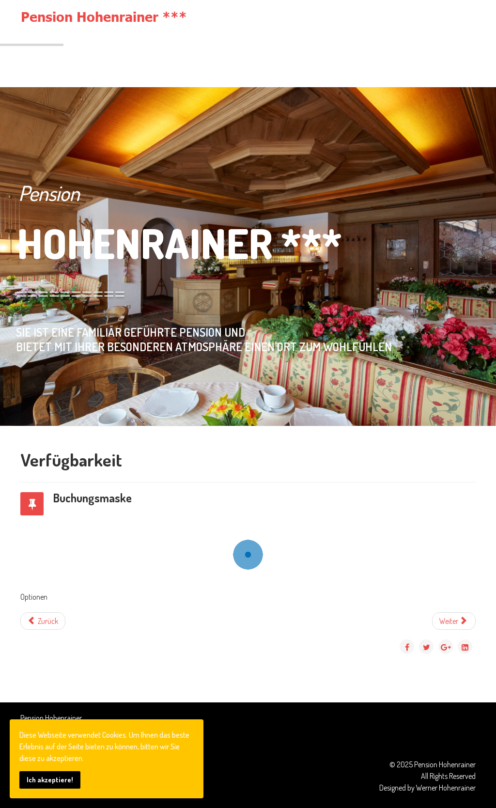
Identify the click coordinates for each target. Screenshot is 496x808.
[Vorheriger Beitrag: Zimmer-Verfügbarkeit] (42, 621)
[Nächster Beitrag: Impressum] (454, 621)
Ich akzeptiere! (50, 779)
